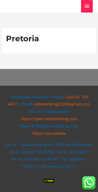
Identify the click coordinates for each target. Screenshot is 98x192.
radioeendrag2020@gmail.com (62, 104)
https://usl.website (49, 133)
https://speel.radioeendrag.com (49, 118)
